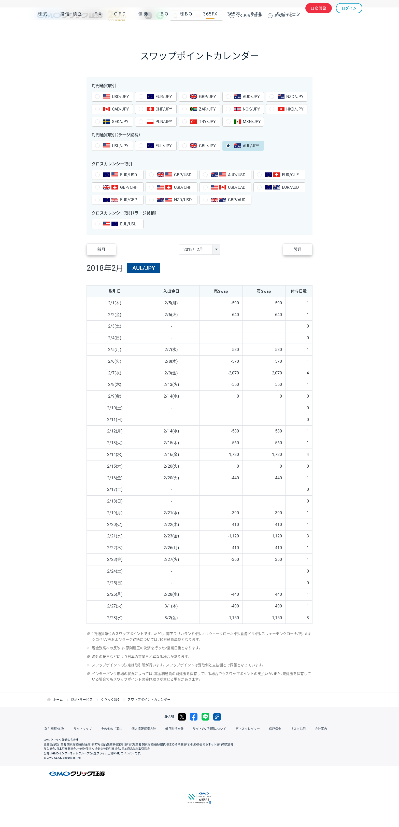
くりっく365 (110, 699)
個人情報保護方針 (138, 729)
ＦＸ (98, 30)
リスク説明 (285, 729)
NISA (356, 30)
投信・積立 (71, 30)
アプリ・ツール (324, 30)
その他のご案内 (108, 729)
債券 (143, 30)
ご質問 (248, 15)
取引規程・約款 (54, 729)
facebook (193, 717)
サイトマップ (80, 729)
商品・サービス (82, 699)
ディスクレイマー (237, 729)
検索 (175, 15)
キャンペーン (288, 30)
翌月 (297, 249)
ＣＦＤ (119, 30)
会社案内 (306, 729)
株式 (43, 30)
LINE (160, 15)
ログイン (349, 15)
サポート (286, 15)
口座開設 (318, 15)
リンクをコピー (217, 717)
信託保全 (264, 729)
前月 (102, 249)
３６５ (233, 30)
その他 (256, 30)
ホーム (58, 699)
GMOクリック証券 (81, 15)
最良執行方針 (167, 729)
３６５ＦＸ (210, 30)
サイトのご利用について (201, 729)
